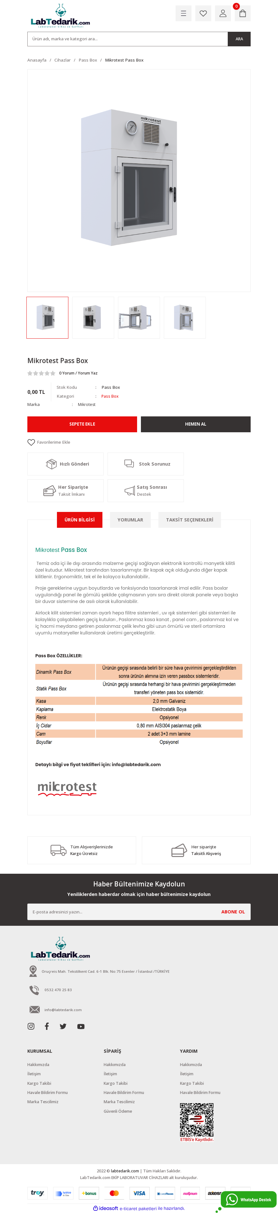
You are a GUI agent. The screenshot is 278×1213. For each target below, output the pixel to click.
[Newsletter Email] (139, 912)
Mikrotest (87, 404)
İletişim (34, 1074)
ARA (239, 39)
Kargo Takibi (39, 1083)
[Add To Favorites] (139, 442)
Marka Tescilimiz (43, 1101)
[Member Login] (223, 13)
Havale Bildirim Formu (47, 1092)
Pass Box (110, 396)
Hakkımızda (38, 1064)
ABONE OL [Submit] (233, 912)
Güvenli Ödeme (118, 1111)
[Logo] (61, 16)
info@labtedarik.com (136, 764)
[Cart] (243, 13)
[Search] (139, 39)
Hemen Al (195, 424)
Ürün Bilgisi (80, 520)
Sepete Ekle (82, 424)
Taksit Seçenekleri (189, 520)
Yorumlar (130, 520)
